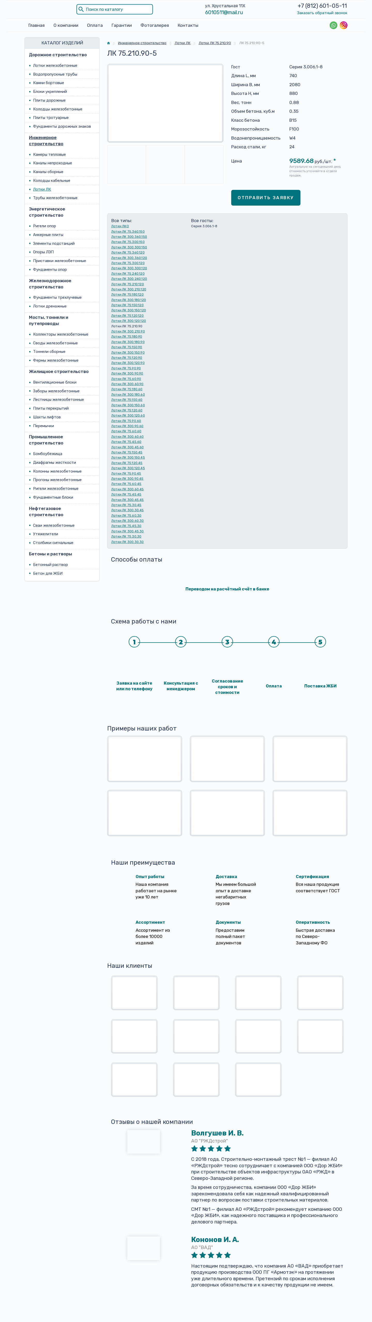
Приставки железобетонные (59, 260)
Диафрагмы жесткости (54, 462)
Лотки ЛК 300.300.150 (129, 247)
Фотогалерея (155, 25)
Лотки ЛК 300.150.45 (128, 458)
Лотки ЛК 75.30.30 (126, 536)
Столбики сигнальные (53, 542)
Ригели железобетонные (56, 488)
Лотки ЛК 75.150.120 (127, 305)
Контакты (188, 25)
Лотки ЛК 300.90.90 (127, 373)
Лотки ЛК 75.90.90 (126, 368)
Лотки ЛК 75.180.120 (127, 294)
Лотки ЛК (42, 189)
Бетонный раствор (50, 564)
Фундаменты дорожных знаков (62, 126)
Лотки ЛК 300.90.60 (127, 426)
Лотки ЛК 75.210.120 (127, 284)
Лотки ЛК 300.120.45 (128, 468)
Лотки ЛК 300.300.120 (129, 268)
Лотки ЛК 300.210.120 (128, 289)
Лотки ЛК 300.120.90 (128, 363)
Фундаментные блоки (53, 497)
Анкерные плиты (48, 234)
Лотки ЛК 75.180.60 (127, 389)
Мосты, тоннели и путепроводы (48, 320)
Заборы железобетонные (56, 391)
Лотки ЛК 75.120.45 (127, 463)
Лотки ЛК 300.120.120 (128, 321)
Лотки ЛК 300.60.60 (127, 437)
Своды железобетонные (55, 343)
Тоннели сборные (49, 351)
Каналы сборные (48, 171)
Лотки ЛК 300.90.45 (127, 479)
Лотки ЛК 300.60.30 (127, 521)
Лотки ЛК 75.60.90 (126, 379)
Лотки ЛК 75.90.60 (126, 421)
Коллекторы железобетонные (60, 334)
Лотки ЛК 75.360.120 (128, 252)
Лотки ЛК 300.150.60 (128, 405)
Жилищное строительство (59, 371)
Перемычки (43, 426)
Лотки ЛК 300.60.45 (127, 489)
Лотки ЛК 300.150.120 (128, 310)
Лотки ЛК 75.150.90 (126, 347)
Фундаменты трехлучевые (57, 297)
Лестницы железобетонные (58, 399)
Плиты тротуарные (51, 117)
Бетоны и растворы (50, 553)
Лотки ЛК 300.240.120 (129, 279)
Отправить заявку (266, 197)
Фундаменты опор (50, 269)
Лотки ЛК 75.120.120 (127, 316)
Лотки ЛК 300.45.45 (127, 500)
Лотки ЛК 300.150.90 (128, 352)
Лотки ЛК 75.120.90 (126, 358)
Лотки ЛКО (120, 226)
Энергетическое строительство (47, 212)
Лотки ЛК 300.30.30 (127, 542)
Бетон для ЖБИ (48, 573)
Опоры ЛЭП (43, 252)
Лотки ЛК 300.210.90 (128, 331)
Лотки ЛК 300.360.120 (129, 258)
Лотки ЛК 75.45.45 (126, 494)
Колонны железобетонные (57, 471)
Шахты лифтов (47, 417)
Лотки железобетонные (55, 65)
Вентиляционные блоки (54, 382)
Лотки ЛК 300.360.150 (129, 237)
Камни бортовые (48, 82)
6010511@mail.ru (224, 12)
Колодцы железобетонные (57, 109)
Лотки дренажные (50, 306)
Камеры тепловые (49, 154)
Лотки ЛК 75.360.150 (128, 231)
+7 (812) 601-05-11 (322, 5)
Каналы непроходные (52, 163)
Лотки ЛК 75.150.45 (127, 452)
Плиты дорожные (49, 100)
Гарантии (122, 25)
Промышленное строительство (46, 439)
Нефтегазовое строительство (46, 511)
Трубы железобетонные (55, 198)
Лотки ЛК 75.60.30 (126, 515)
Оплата (95, 25)
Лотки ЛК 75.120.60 (127, 410)
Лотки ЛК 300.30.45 (127, 510)
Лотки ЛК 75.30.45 (126, 505)
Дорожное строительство (58, 54)
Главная (36, 25)
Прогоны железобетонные (57, 480)
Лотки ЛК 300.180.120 (128, 300)
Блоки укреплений (50, 91)
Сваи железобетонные (54, 525)
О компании (65, 25)
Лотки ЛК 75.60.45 (126, 484)
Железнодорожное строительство (50, 283)
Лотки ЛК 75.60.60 (126, 431)
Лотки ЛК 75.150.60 (127, 400)
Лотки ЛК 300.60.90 (127, 384)
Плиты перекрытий (51, 408)
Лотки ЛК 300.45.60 (127, 447)
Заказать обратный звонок (322, 13)
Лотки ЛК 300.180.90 (128, 342)
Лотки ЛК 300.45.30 (127, 531)
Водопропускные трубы (55, 74)
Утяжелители (45, 534)
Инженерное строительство (46, 140)
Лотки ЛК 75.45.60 (126, 442)
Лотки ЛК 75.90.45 (126, 473)
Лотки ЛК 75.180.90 (126, 337)
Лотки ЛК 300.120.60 (128, 415)
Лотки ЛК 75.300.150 (128, 242)
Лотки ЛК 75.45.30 (126, 526)
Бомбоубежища (47, 453)
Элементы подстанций (54, 243)
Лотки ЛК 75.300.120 (128, 263)
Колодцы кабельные (51, 180)
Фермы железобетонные (56, 360)
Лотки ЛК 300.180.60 (128, 394)
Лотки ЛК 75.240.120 (128, 273)
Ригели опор (44, 226)
